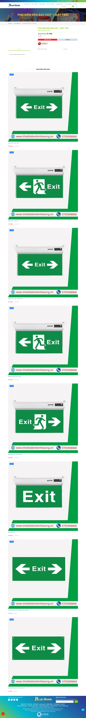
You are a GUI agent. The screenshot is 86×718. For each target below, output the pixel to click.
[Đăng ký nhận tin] (76, 701)
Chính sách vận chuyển (33, 705)
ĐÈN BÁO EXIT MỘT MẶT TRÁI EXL (15, 376)
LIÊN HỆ (75, 4)
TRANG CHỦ (27, 4)
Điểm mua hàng (47, 39)
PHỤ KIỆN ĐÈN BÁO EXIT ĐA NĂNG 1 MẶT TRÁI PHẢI (18, 610)
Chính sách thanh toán (22, 705)
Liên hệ (62, 1)
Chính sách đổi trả (54, 705)
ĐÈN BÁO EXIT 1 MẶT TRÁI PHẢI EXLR (15, 298)
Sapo (55, 711)
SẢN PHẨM (42, 4)
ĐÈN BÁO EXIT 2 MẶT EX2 (13, 220)
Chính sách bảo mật (63, 705)
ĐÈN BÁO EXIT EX (11, 532)
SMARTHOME (59, 4)
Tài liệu (58, 1)
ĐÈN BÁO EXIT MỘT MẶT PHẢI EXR (15, 454)
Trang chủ (10, 23)
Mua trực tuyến (68, 1)
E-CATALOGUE (68, 4)
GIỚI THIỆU (35, 4)
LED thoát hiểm (17, 23)
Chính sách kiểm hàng (44, 705)
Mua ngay (67, 39)
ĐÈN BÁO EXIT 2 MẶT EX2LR (13, 143)
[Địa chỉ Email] (65, 701)
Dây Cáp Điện (51, 4)
